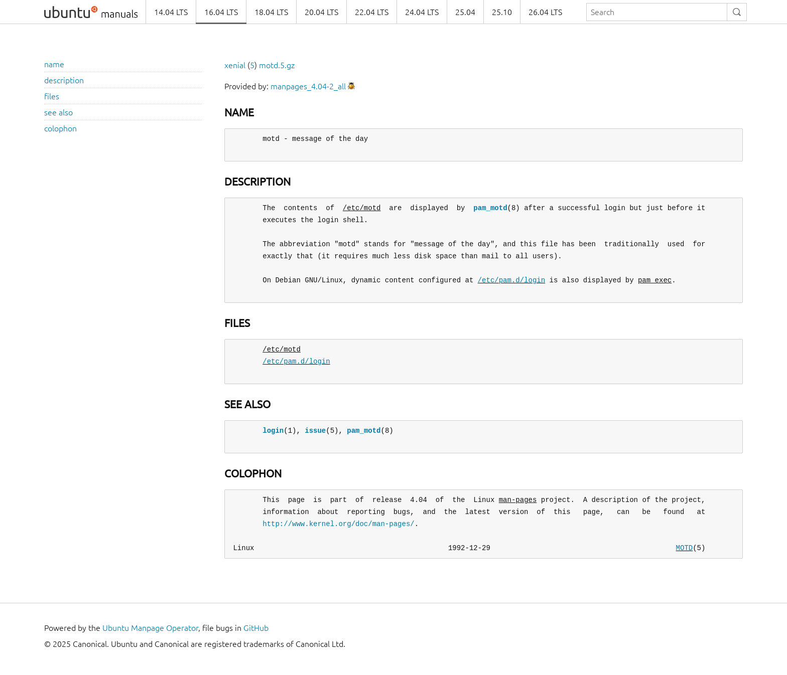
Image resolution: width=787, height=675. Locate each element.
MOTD (684, 548)
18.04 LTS (271, 12)
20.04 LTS (321, 12)
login (273, 430)
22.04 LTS (371, 12)
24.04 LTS (422, 12)
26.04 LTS (545, 12)
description (64, 80)
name (54, 64)
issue (315, 430)
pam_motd (490, 208)
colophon (60, 128)
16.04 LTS (221, 12)
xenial (234, 65)
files (51, 96)
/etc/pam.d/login (511, 280)
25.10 (502, 12)
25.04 (465, 12)
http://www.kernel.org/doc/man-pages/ (338, 524)
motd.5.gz (277, 65)
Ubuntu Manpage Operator (150, 627)
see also (58, 112)
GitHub (256, 627)
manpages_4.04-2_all (308, 86)
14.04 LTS (171, 12)
